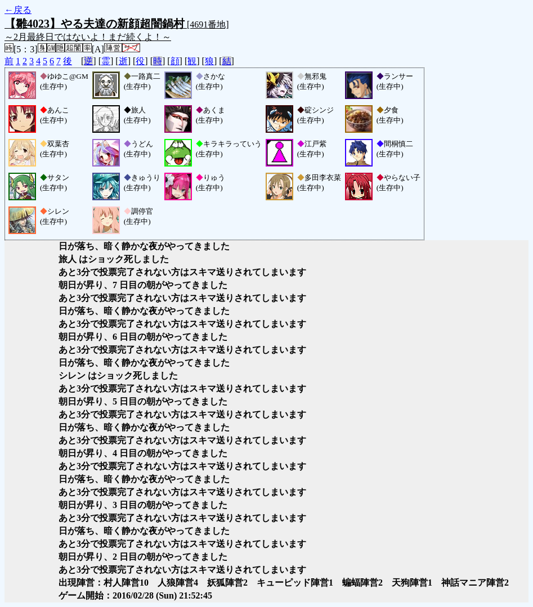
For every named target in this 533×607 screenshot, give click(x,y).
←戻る (18, 10)
